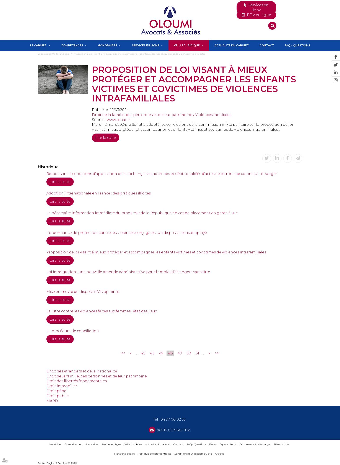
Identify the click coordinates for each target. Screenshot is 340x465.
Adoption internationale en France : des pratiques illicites (98, 193)
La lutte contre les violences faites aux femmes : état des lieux (101, 311)
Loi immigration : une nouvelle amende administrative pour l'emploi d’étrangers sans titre (128, 272)
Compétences (72, 45)
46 (152, 353)
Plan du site (281, 444)
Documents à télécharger (255, 444)
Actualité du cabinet (231, 45)
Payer (212, 444)
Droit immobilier (61, 386)
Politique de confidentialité (154, 453)
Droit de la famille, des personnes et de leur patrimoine (96, 376)
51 (197, 353)
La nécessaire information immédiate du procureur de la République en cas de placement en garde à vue (142, 213)
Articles (219, 453)
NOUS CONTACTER (173, 430)
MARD (52, 401)
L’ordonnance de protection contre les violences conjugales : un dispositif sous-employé (126, 233)
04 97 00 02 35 (173, 419)
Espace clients (228, 444)
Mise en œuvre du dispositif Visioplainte (82, 292)
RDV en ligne (259, 15)
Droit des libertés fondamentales (76, 381)
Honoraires (107, 45)
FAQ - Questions (297, 45)
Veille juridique (187, 45)
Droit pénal (56, 391)
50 (189, 353)
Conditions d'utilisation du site (193, 453)
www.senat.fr (118, 120)
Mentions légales (124, 453)
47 (161, 353)
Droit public (57, 396)
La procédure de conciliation (72, 331)
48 (170, 353)
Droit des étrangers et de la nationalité (81, 371)
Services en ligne (258, 7)
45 (143, 353)
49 (180, 353)
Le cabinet (38, 45)
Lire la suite (105, 138)
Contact (267, 45)
